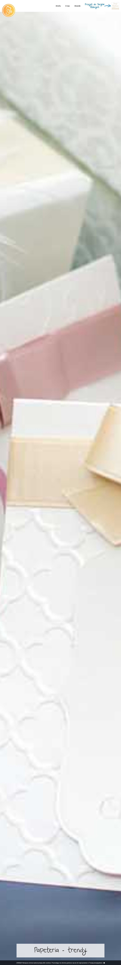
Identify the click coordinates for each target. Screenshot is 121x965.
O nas (67, 6)
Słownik (77, 6)
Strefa (58, 6)
